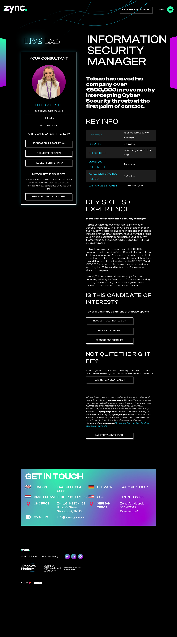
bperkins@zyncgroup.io (49, 110)
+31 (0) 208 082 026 (72, 497)
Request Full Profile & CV (48, 143)
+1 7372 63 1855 (132, 497)
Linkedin (49, 118)
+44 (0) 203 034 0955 (69, 489)
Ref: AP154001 (48, 125)
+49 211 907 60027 (134, 487)
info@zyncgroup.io (71, 517)
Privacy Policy (50, 556)
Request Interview (49, 153)
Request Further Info (49, 163)
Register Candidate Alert (48, 196)
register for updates (135, 9)
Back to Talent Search (109, 435)
